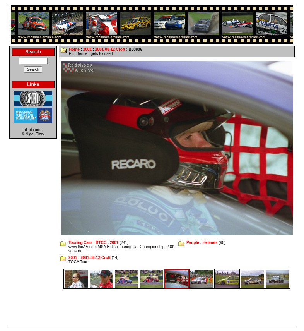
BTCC (101, 242)
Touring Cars (80, 242)
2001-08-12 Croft (110, 49)
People (192, 242)
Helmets (210, 242)
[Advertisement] (152, 308)
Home (74, 49)
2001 (87, 49)
